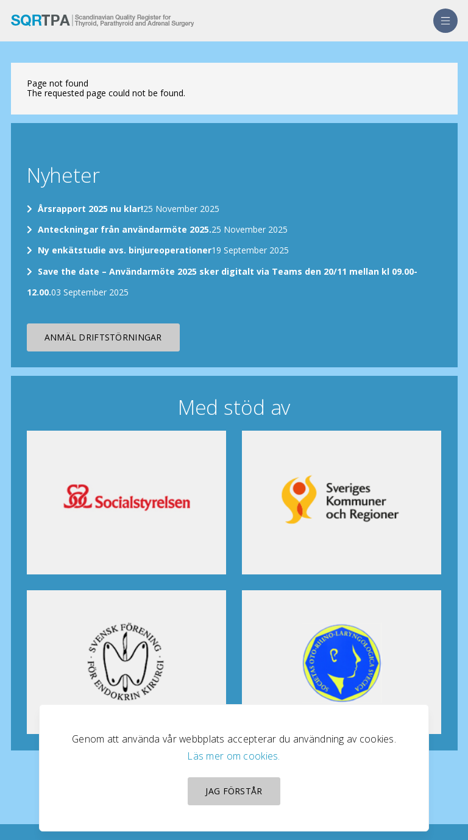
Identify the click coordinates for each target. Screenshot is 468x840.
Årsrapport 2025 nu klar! (90, 208)
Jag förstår (233, 791)
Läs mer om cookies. (234, 756)
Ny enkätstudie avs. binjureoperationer (124, 250)
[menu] (445, 21)
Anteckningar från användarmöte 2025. (124, 229)
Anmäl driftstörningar (103, 337)
